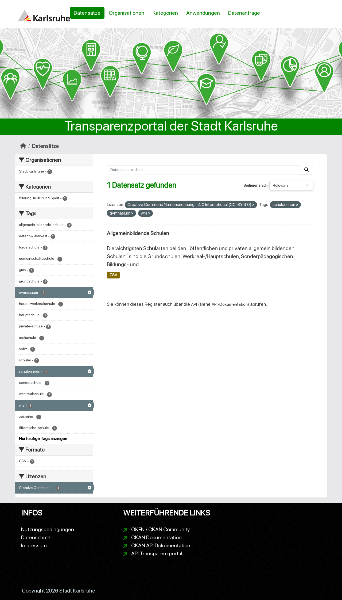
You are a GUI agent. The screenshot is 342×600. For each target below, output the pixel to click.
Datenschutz (36, 537)
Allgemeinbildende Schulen (138, 233)
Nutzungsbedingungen (47, 529)
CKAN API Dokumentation (160, 545)
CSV (113, 275)
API (194, 304)
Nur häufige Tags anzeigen (43, 438)
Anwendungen (203, 13)
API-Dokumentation (230, 304)
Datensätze (87, 13)
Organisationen (126, 13)
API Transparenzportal (156, 553)
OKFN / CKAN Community (160, 529)
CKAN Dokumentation (156, 537)
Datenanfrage (244, 13)
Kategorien (165, 13)
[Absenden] (306, 169)
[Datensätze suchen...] (203, 169)
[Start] (23, 146)
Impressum (34, 545)
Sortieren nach (255, 185)
